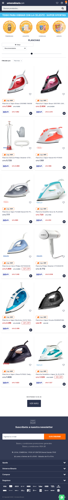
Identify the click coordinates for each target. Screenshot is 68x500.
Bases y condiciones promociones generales (34, 443)
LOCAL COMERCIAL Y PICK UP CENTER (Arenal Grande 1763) (34, 452)
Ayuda (62, 3)
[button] (63, 8)
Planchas (17, 61)
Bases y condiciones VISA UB (34, 446)
